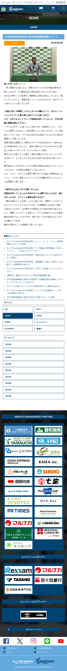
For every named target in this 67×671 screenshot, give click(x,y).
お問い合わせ (11, 648)
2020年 (8, 383)
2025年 (8, 351)
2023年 (8, 364)
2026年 (8, 344)
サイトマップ (42, 652)
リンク (9, 652)
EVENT (8, 322)
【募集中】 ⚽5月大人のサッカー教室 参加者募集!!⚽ (28, 275)
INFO (39, 309)
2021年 (8, 377)
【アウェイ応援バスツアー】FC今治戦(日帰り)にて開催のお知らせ (33, 286)
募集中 (39, 329)
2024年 (8, 357)
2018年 (8, 396)
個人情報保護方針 (44, 648)
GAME (7, 316)
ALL (6, 309)
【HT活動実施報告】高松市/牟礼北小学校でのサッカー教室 (30, 297)
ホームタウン (42, 322)
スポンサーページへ (33, 629)
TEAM (39, 316)
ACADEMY (9, 329)
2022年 (8, 370)
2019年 (8, 390)
